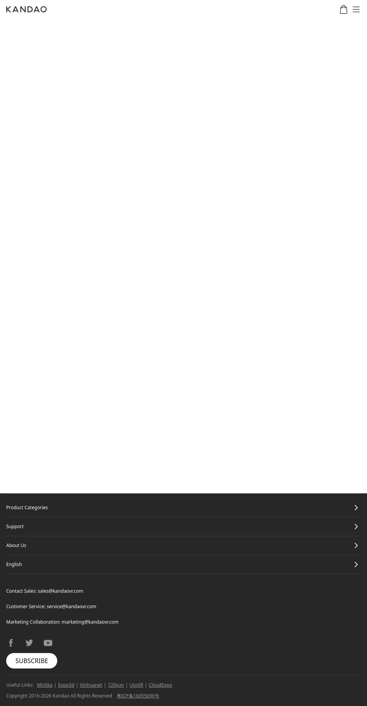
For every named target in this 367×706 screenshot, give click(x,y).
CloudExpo (160, 685)
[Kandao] (26, 9)
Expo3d (66, 685)
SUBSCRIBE (31, 661)
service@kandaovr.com (71, 606)
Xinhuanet (91, 685)
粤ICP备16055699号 (138, 695)
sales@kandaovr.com (60, 591)
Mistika (44, 685)
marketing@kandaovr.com (89, 622)
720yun (116, 685)
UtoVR (136, 685)
